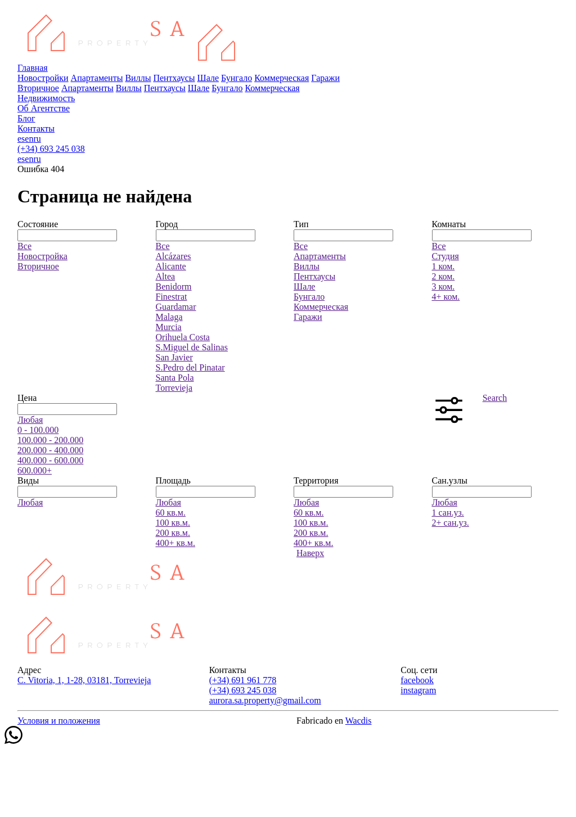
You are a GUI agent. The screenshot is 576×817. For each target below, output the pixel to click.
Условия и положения (58, 720)
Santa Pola (175, 377)
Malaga (169, 317)
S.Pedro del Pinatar (190, 367)
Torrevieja (174, 387)
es (21, 138)
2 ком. (443, 276)
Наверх (310, 553)
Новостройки (43, 78)
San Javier (174, 357)
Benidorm (174, 286)
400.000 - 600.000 (50, 460)
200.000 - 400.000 (50, 450)
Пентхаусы (174, 78)
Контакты (36, 128)
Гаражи (325, 78)
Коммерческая (281, 78)
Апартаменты (97, 78)
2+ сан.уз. (450, 522)
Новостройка (42, 256)
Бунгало (236, 78)
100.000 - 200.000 (50, 440)
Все (24, 246)
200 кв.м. (173, 533)
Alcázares (173, 256)
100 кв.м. (173, 522)
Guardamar (176, 307)
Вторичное (38, 88)
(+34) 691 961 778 (243, 680)
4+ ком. (446, 296)
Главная (32, 68)
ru (36, 138)
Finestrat (171, 296)
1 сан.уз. (448, 512)
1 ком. (443, 266)
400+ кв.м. (175, 543)
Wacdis (358, 720)
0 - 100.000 (37, 430)
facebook (417, 680)
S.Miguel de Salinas (192, 347)
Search (495, 398)
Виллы (138, 78)
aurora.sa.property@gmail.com (265, 700)
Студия (445, 256)
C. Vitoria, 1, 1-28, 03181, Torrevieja (84, 680)
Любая (30, 420)
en (29, 138)
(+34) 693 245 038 (51, 149)
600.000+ (34, 470)
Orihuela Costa (183, 337)
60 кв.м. (171, 512)
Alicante (171, 266)
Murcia (169, 327)
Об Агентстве (43, 108)
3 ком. (443, 286)
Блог (26, 118)
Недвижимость (46, 98)
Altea (166, 276)
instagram (418, 690)
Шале (208, 78)
